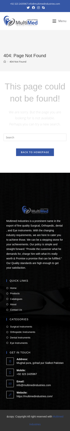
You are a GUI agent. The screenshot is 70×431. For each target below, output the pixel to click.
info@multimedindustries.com (44, 3)
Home (13, 288)
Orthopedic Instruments (22, 332)
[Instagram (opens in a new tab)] (38, 7)
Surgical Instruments (21, 326)
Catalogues (16, 299)
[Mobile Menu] (58, 21)
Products (15, 293)
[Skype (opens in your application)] (43, 7)
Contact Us (16, 309)
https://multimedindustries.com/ (35, 396)
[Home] (5, 61)
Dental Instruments (20, 337)
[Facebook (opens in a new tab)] (33, 7)
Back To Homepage (35, 152)
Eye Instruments (19, 343)
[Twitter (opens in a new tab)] (28, 7)
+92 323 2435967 (19, 3)
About (13, 304)
